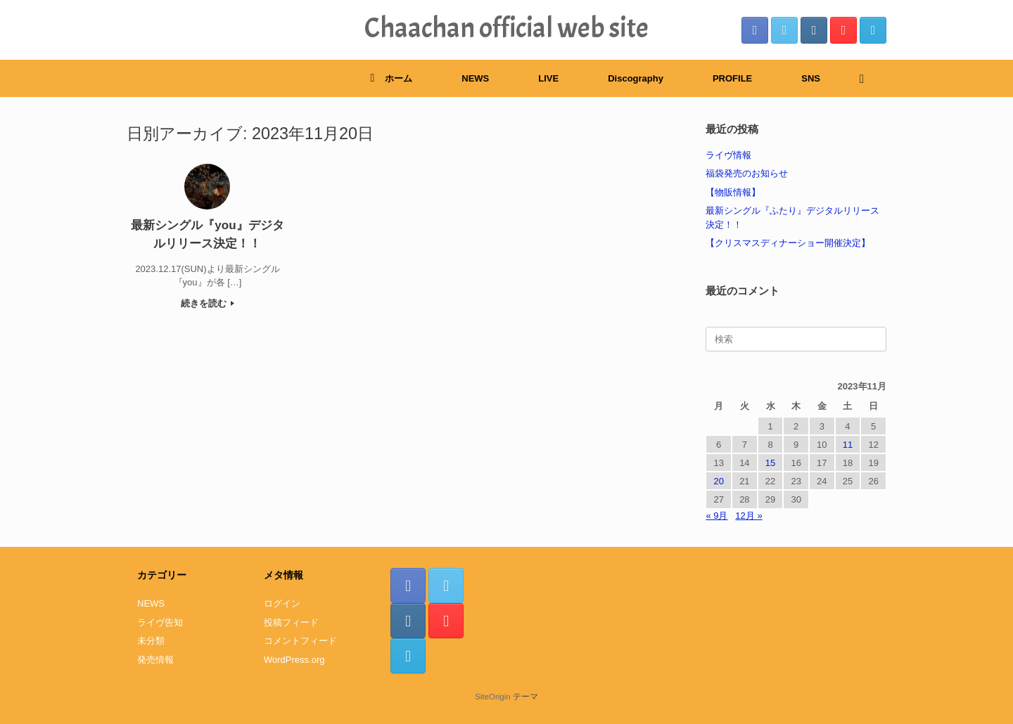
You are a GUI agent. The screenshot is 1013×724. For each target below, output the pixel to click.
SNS (810, 78)
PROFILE (732, 78)
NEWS (475, 78)
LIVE (548, 78)
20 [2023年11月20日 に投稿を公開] (718, 481)
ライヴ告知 (160, 622)
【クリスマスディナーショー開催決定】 (788, 243)
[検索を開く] (865, 78)
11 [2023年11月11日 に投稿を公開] (848, 444)
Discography (635, 78)
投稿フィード (291, 622)
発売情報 (155, 659)
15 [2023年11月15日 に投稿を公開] (770, 463)
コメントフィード (300, 640)
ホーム (391, 78)
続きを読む (208, 303)
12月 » (748, 515)
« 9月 (716, 515)
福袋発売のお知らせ (747, 173)
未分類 (151, 640)
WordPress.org (294, 659)
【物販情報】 (733, 192)
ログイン (282, 603)
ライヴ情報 (728, 155)
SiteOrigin (493, 696)
